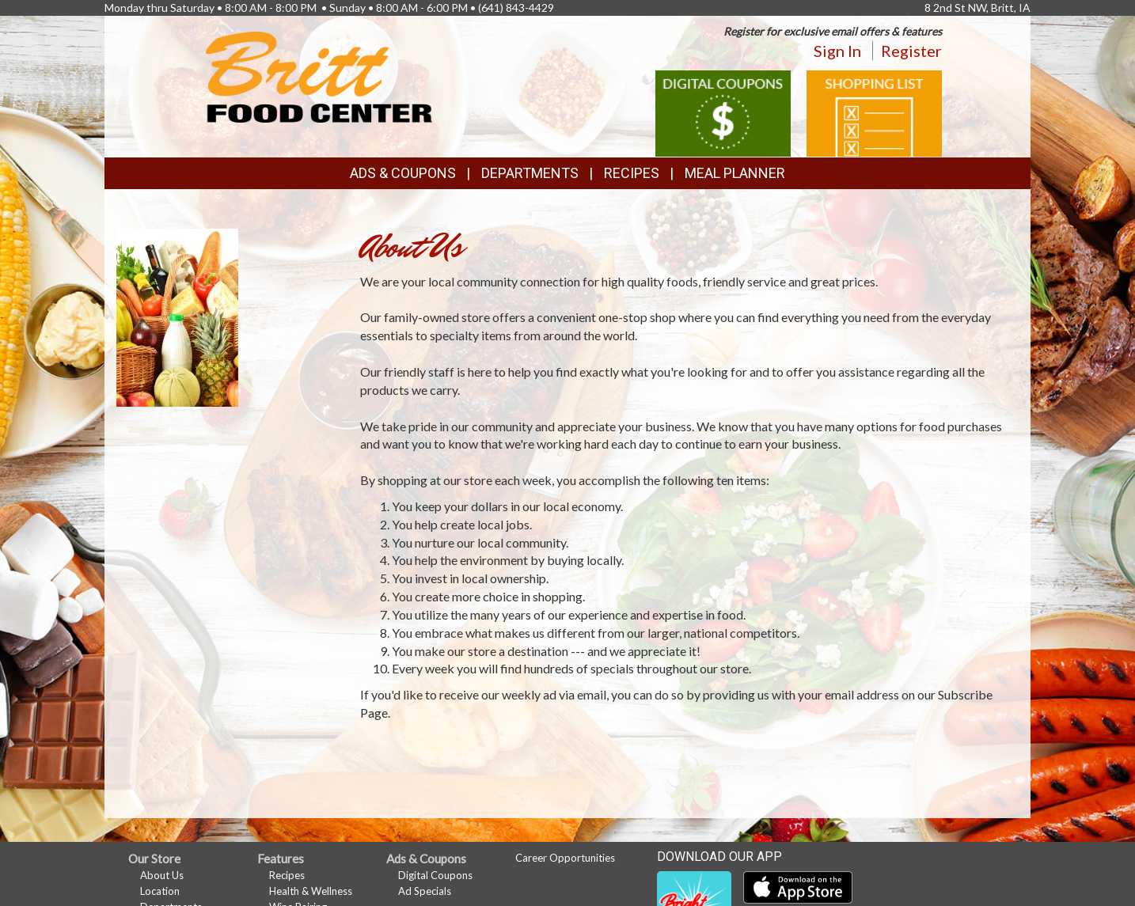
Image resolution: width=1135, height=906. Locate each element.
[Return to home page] (319, 75)
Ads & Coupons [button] (403, 173)
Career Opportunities (565, 857)
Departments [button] (530, 173)
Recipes (631, 173)
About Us (162, 875)
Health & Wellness (310, 891)
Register (911, 50)
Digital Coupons (435, 875)
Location (160, 891)
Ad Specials (424, 891)
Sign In (837, 50)
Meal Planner (735, 173)
